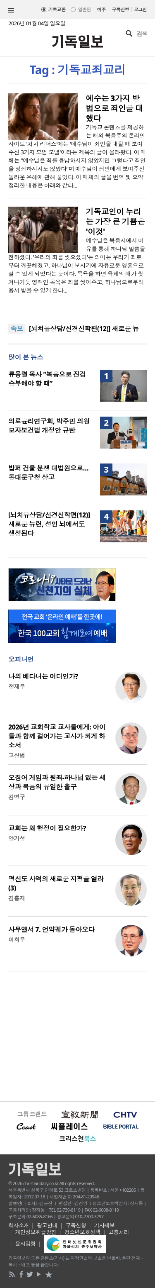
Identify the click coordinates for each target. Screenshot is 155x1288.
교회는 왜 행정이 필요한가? (47, 828)
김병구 (16, 797)
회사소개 (18, 1225)
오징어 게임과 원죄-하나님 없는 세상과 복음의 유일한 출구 (56, 782)
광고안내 (47, 1225)
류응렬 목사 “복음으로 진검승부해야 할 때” (47, 379)
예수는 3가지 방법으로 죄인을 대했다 (114, 108)
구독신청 (120, 9)
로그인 (140, 9)
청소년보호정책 (82, 1232)
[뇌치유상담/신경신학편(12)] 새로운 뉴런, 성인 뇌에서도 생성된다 (49, 524)
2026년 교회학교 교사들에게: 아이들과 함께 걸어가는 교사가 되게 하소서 (56, 736)
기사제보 (104, 1225)
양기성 (16, 838)
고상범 (16, 755)
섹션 (11, 10)
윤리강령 (25, 1243)
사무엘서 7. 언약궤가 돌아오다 (51, 929)
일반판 (84, 9)
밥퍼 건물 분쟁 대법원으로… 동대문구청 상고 (48, 472)
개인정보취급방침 (36, 1232)
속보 (16, 328)
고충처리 (118, 1232)
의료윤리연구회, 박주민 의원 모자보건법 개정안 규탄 (49, 426)
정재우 (16, 686)
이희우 (16, 940)
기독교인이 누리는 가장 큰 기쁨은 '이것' (115, 221)
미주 (101, 9)
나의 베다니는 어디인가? (43, 676)
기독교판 (57, 9)
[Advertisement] (77, 1035)
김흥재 (16, 898)
